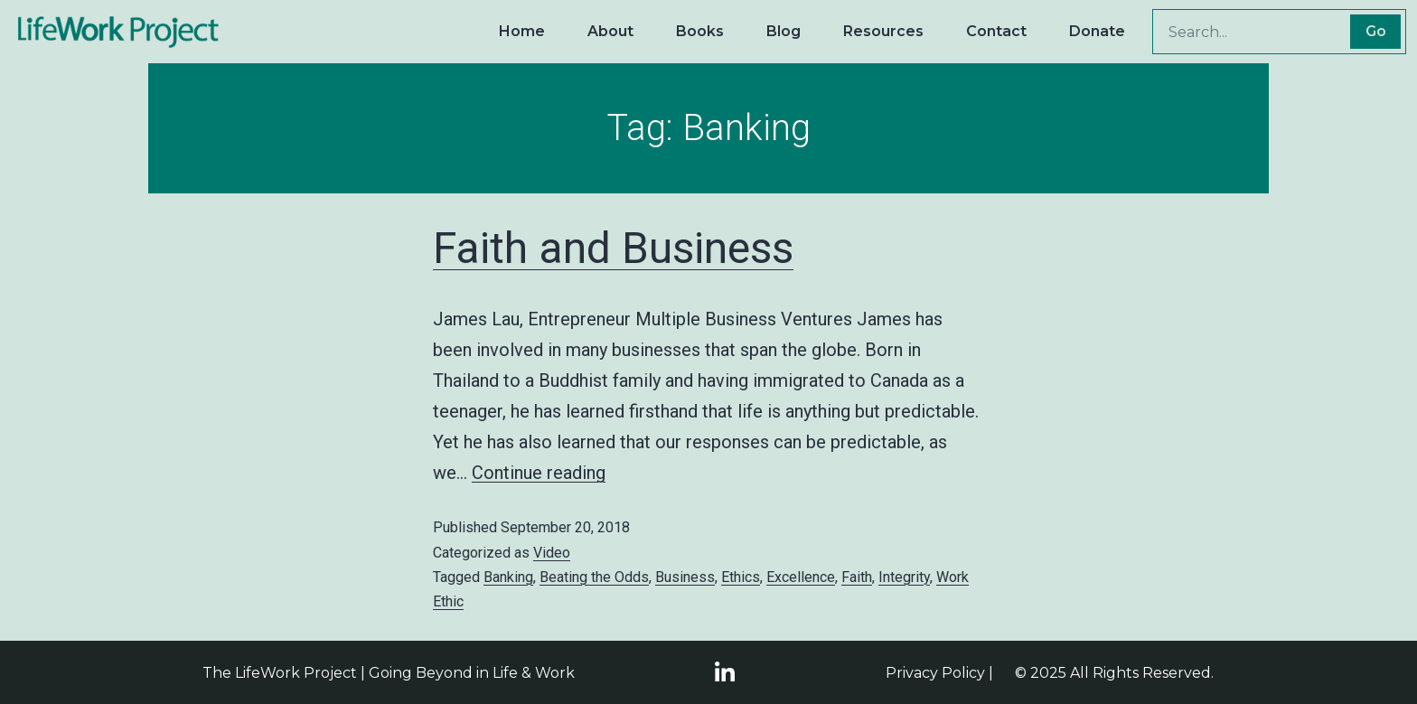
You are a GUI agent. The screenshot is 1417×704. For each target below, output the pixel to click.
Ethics (740, 577)
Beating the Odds (594, 577)
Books (700, 31)
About (610, 31)
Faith (856, 577)
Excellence (800, 577)
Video (551, 552)
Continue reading (538, 472)
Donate (1097, 31)
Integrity (904, 577)
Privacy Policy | (939, 672)
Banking (508, 577)
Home (522, 31)
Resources (883, 31)
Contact (996, 31)
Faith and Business (613, 248)
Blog (783, 31)
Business (685, 577)
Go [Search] (1375, 31)
